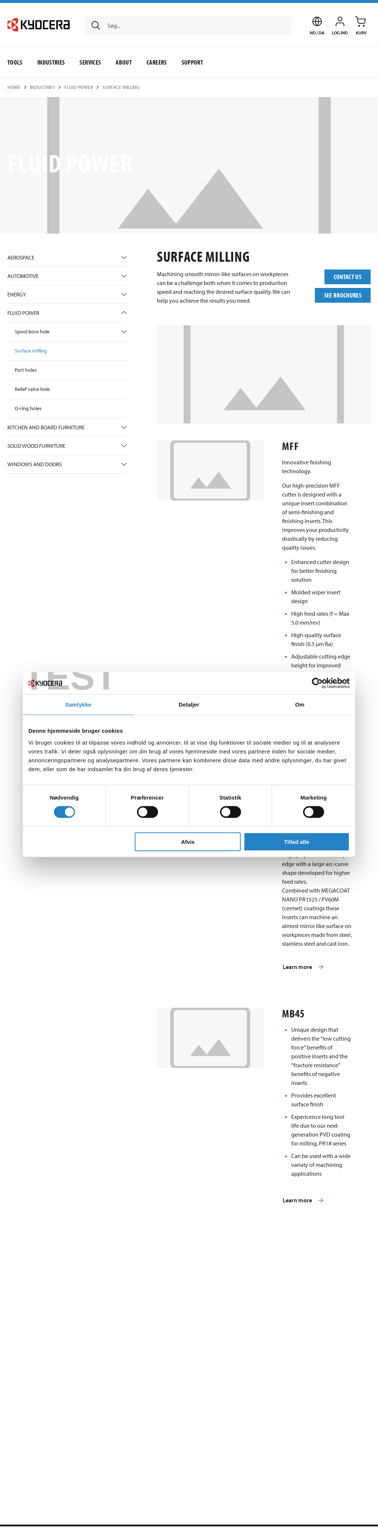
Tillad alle (296, 841)
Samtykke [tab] (78, 704)
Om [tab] (299, 704)
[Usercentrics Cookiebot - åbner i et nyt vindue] (317, 683)
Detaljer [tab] (189, 704)
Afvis (188, 841)
